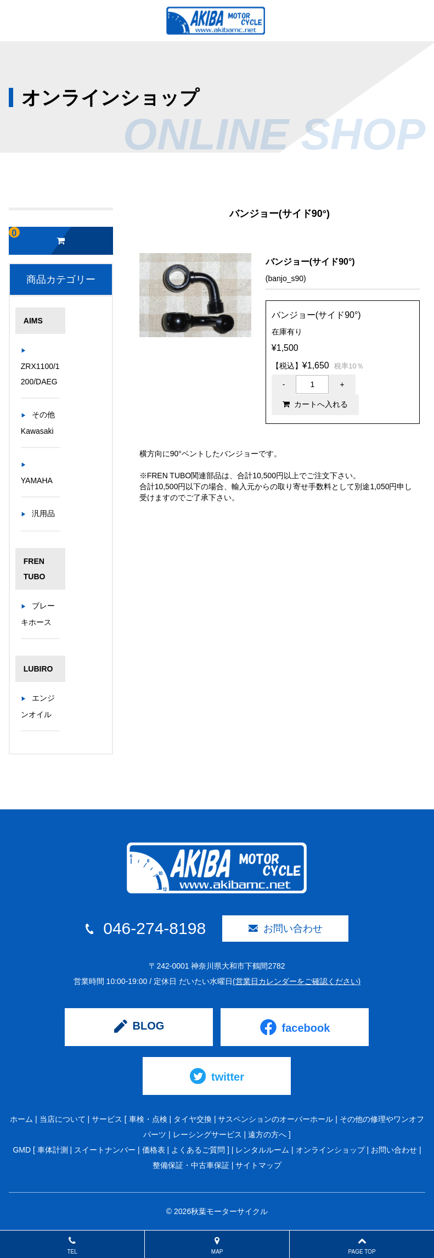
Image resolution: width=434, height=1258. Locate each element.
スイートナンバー (105, 1149)
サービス (107, 1119)
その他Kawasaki (38, 422)
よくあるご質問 (198, 1149)
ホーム (21, 1119)
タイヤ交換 (192, 1119)
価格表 (153, 1149)
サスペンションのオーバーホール (275, 1119)
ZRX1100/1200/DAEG (40, 374)
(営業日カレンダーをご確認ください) (296, 981)
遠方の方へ (267, 1134)
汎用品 (43, 513)
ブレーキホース (38, 614)
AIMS (33, 320)
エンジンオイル (38, 706)
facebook (295, 1027)
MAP (217, 1245)
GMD (22, 1149)
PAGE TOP (362, 1245)
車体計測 (52, 1149)
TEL (72, 1245)
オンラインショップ (330, 1149)
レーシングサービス (207, 1134)
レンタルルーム (262, 1149)
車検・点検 (148, 1119)
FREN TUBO (35, 569)
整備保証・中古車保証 (191, 1165)
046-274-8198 (146, 928)
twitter (217, 1076)
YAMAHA (37, 480)
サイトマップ (258, 1165)
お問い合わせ (286, 928)
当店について (63, 1119)
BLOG (139, 1026)
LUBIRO (38, 668)
